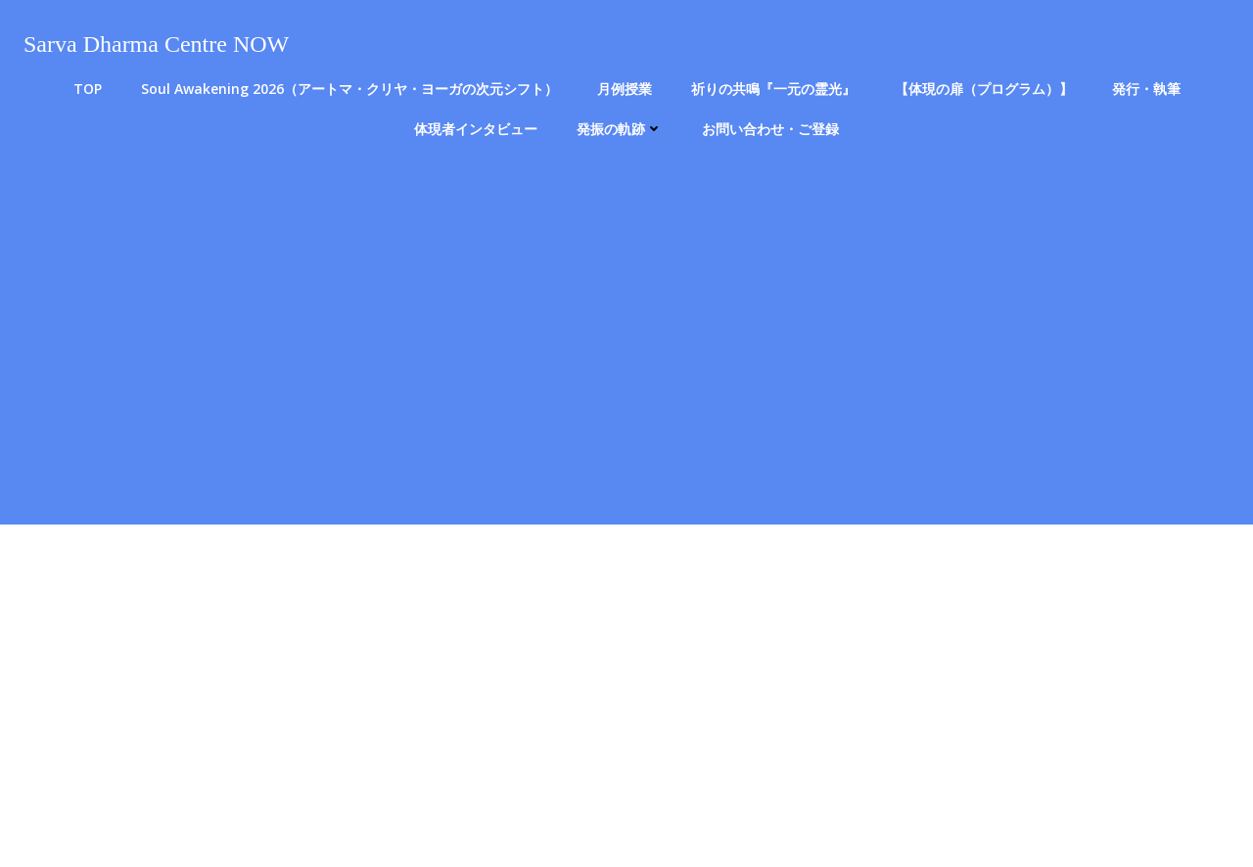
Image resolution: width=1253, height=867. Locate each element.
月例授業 (624, 88)
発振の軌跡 (620, 128)
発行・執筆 (1146, 88)
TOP (87, 88)
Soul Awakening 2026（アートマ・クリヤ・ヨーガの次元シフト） (349, 88)
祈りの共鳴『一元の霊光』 (773, 88)
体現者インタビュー (475, 128)
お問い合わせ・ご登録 (770, 128)
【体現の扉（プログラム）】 (984, 88)
